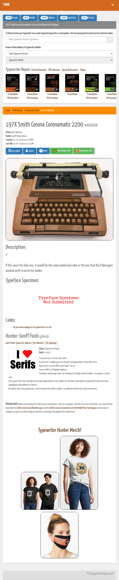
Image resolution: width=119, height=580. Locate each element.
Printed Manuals (39, 70)
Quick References (70, 70)
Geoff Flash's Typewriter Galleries (18, 343)
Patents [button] (87, 17)
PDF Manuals (54, 70)
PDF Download (12, 98)
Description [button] (14, 150)
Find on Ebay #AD (61, 150)
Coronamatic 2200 (31, 110)
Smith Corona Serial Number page (29, 408)
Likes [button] (43, 150)
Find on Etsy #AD (84, 150)
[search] (59, 53)
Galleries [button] (48, 17)
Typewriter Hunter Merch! (59, 430)
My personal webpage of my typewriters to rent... (33, 327)
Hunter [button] (29, 150)
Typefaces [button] (68, 17)
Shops (83, 70)
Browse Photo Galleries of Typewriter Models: (23, 47)
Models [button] (29, 17)
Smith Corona (17, 110)
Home (8, 110)
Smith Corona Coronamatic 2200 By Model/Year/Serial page (72, 408)
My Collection (38, 343)
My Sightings (51, 343)
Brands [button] (11, 17)
